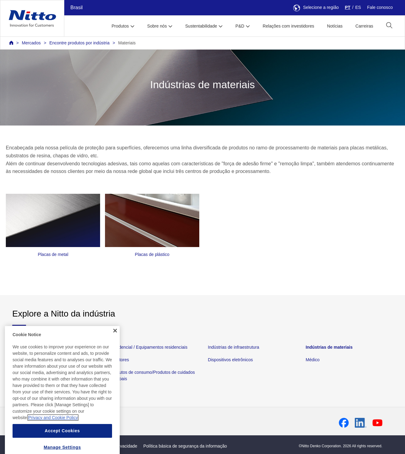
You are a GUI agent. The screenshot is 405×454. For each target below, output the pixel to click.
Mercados (31, 42)
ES (358, 7)
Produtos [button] (120, 26)
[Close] (115, 341)
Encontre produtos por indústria (79, 42)
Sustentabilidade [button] (201, 26)
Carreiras (364, 26)
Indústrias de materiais (329, 347)
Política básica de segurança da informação (185, 446)
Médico (313, 359)
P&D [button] (239, 26)
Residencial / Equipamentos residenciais (149, 347)
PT (348, 7)
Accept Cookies (62, 441)
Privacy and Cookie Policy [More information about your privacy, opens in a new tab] (53, 428)
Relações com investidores (288, 26)
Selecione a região (316, 7)
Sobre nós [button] (157, 26)
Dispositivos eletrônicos (230, 359)
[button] (389, 25)
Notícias (335, 26)
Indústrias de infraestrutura (233, 347)
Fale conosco (380, 7)
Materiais (127, 42)
